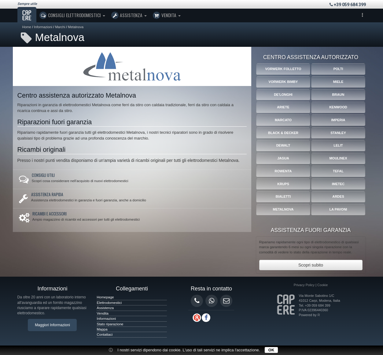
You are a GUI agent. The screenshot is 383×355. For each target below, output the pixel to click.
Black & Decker (283, 133)
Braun (338, 94)
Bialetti (283, 196)
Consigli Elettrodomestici (72, 15)
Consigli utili (43, 175)
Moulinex (338, 158)
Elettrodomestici (109, 303)
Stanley (338, 133)
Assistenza (129, 15)
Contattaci (104, 334)
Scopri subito (310, 265)
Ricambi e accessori (49, 214)
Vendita (167, 15)
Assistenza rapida (47, 194)
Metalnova (75, 27)
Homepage (105, 297)
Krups (283, 184)
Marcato (283, 120)
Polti (338, 69)
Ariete (283, 107)
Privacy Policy (304, 285)
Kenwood (338, 107)
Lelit (338, 145)
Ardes (338, 196)
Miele (338, 82)
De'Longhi (283, 94)
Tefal (338, 171)
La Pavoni (338, 209)
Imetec (338, 184)
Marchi (60, 27)
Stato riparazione (110, 324)
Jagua (283, 158)
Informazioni (43, 27)
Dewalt (283, 145)
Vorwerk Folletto (283, 69)
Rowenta (283, 171)
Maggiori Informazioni (52, 325)
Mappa (102, 329)
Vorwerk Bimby (283, 82)
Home (26, 27)
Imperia (338, 120)
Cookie (322, 285)
